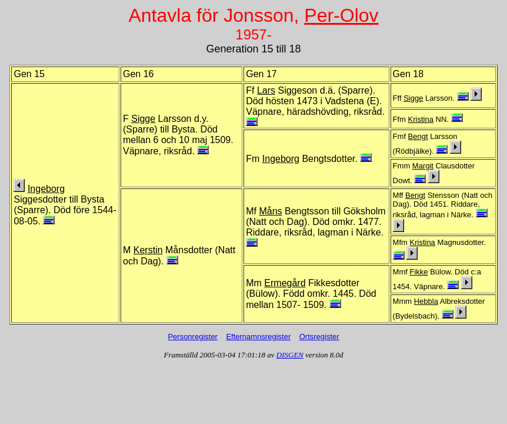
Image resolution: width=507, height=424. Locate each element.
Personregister (193, 336)
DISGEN (289, 354)
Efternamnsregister (258, 336)
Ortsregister (319, 336)
